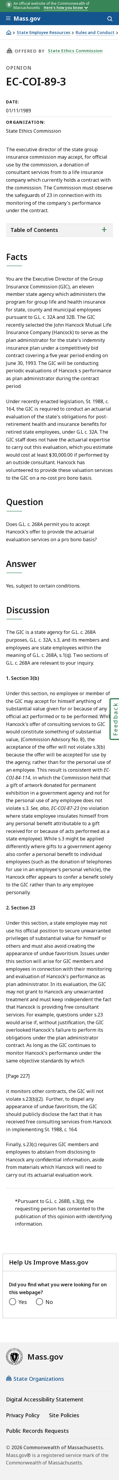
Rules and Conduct (95, 32)
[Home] (8, 32)
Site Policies (64, 1415)
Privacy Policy (22, 1415)
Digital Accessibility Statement (44, 1399)
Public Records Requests (37, 1430)
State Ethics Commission (75, 50)
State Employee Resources (43, 32)
